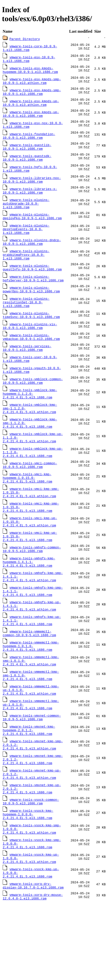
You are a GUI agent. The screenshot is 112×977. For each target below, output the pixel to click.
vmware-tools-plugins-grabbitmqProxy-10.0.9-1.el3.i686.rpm (26, 269)
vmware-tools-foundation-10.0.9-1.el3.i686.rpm (29, 142)
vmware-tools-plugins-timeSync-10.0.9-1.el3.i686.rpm (31, 335)
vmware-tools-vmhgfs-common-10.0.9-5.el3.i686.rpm (32, 589)
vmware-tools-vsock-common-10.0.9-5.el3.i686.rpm (31, 866)
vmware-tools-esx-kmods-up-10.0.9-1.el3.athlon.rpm (31, 106)
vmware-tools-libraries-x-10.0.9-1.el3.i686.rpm (30, 200)
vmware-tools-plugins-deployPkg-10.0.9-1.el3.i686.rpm (32, 228)
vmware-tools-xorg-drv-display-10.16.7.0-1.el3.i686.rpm (33, 958)
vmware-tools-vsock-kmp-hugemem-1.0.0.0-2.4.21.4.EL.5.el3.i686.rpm (28, 880)
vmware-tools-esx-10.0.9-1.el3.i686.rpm (29, 60)
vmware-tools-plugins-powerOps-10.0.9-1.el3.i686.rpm (31, 307)
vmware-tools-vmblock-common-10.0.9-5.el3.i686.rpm (33, 405)
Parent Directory (25, 39)
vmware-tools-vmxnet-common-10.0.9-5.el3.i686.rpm (32, 774)
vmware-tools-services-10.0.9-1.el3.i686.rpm (27, 370)
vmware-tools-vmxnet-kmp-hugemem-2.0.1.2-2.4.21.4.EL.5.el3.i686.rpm (29, 787)
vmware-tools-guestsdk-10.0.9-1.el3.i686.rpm (27, 165)
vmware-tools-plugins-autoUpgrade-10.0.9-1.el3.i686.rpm (26, 214)
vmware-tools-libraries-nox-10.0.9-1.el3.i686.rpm (32, 188)
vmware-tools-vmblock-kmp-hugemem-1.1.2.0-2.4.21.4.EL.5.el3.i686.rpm (30, 419)
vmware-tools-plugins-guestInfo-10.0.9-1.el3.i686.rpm (32, 283)
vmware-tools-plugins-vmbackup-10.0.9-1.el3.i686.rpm (31, 358)
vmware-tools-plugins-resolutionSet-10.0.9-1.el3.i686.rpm (26, 321)
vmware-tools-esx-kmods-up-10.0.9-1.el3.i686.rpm (31, 118)
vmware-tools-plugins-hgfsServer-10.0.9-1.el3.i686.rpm (33, 295)
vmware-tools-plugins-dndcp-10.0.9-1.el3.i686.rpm (32, 256)
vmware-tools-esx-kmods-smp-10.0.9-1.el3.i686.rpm (32, 95)
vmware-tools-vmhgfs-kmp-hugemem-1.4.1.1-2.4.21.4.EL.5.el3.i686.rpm (29, 603)
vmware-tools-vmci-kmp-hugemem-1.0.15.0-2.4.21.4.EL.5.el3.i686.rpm (27, 511)
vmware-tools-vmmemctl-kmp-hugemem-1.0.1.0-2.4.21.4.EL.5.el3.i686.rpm (31, 695)
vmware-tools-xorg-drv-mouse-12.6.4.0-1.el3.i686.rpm (33, 970)
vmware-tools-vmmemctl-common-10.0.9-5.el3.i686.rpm (29, 681)
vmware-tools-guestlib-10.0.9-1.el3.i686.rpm (27, 153)
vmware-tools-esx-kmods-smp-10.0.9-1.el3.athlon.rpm (32, 83)
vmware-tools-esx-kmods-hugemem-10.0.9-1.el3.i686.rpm (30, 71)
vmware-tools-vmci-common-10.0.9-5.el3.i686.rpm (30, 497)
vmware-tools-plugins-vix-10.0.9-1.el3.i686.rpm (30, 346)
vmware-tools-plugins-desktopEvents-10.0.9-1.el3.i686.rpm (26, 242)
